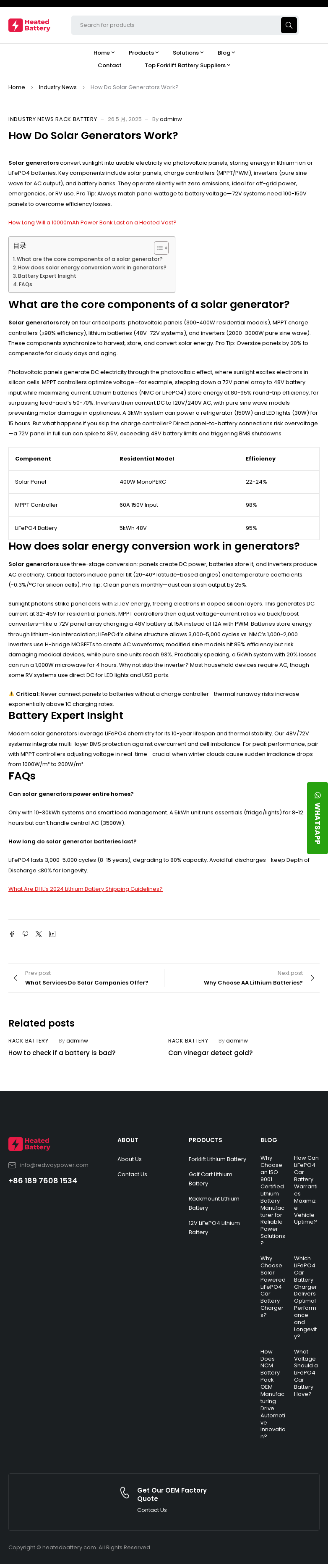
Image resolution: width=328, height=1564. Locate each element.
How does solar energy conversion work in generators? (92, 267)
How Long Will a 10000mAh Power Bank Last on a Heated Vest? (92, 222)
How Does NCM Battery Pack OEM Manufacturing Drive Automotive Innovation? (273, 1394)
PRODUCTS (205, 1140)
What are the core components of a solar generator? (90, 259)
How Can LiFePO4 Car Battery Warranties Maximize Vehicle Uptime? (306, 1190)
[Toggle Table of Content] (157, 248)
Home (16, 87)
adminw (171, 119)
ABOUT (127, 1140)
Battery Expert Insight (47, 275)
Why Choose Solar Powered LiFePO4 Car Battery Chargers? (273, 1286)
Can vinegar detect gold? (210, 1052)
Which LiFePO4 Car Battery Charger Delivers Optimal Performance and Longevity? (305, 1297)
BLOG (268, 1140)
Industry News (58, 87)
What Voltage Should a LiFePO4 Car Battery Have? (306, 1373)
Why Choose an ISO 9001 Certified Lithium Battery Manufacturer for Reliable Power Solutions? (272, 1200)
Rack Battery (76, 119)
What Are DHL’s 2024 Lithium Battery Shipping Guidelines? (85, 889)
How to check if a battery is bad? (61, 1052)
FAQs (25, 284)
